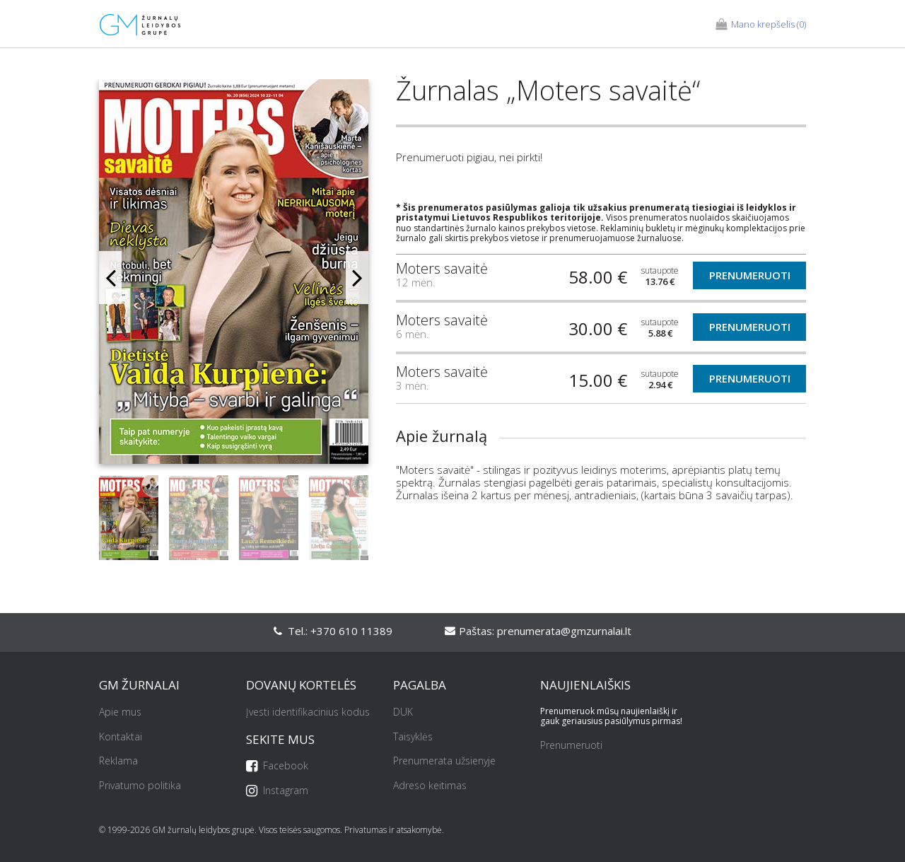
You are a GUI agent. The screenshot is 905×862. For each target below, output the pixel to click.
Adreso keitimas (430, 786)
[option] (233, 277)
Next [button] (357, 277)
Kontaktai (120, 737)
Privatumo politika (140, 786)
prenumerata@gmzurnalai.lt (564, 631)
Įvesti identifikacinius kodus (308, 712)
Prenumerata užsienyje (444, 761)
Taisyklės (413, 737)
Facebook (277, 766)
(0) (761, 24)
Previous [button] (110, 277)
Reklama (118, 761)
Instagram (277, 791)
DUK (403, 712)
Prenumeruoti (749, 275)
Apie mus (120, 712)
